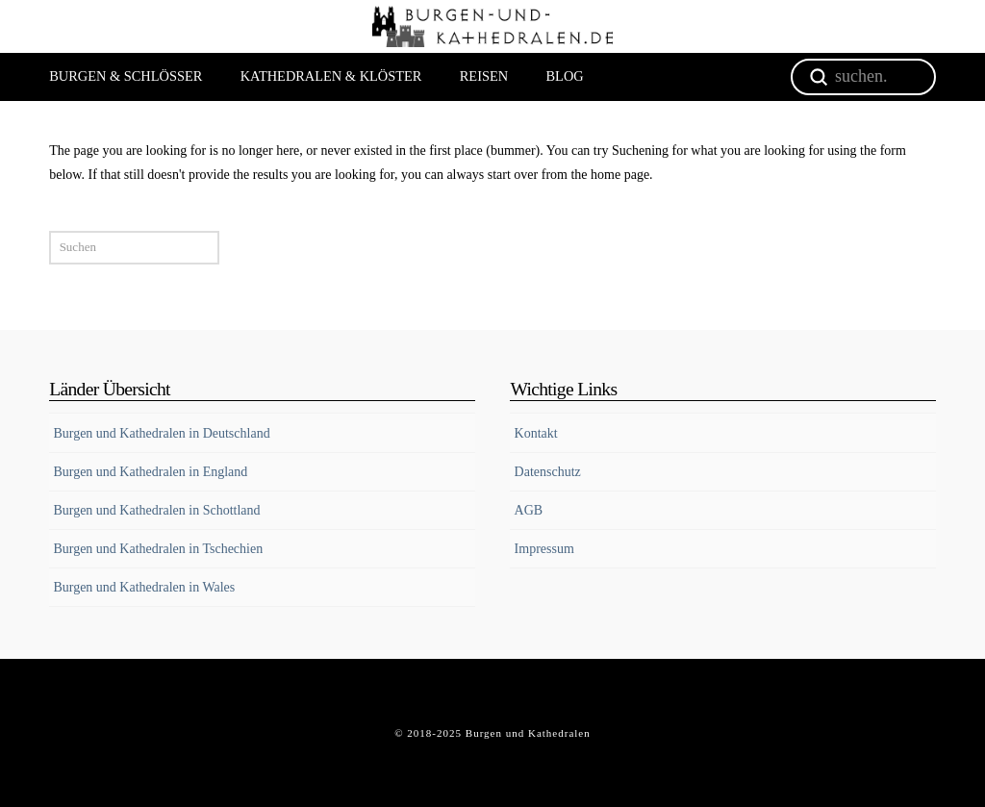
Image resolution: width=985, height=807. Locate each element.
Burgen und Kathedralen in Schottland (156, 510)
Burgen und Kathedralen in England (150, 472)
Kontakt (536, 433)
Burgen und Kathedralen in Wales (144, 587)
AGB (529, 510)
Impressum (544, 549)
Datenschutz (548, 472)
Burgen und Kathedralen (528, 733)
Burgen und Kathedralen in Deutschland (161, 433)
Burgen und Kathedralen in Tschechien (158, 549)
